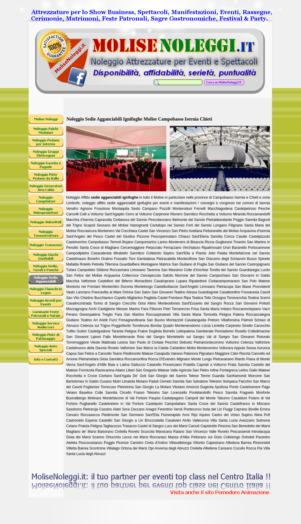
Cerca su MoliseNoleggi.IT (224, 82)
